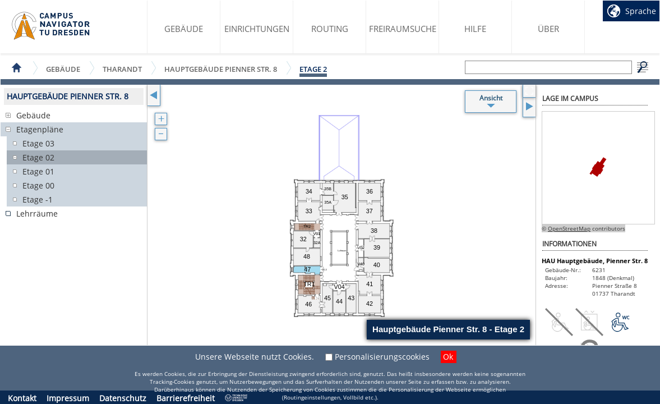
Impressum (68, 398)
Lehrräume (37, 213)
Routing (329, 28)
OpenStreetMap (569, 228)
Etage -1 (37, 199)
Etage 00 (38, 185)
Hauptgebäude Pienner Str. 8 (220, 69)
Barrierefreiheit (185, 398)
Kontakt (22, 398)
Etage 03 (38, 143)
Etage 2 (313, 69)
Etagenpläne (39, 129)
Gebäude (183, 28)
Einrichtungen (256, 28)
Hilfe (475, 28)
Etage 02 (38, 157)
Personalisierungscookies (382, 356)
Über (548, 28)
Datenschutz (122, 398)
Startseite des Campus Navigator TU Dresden (51, 26)
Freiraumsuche (402, 28)
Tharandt (122, 69)
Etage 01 (38, 171)
